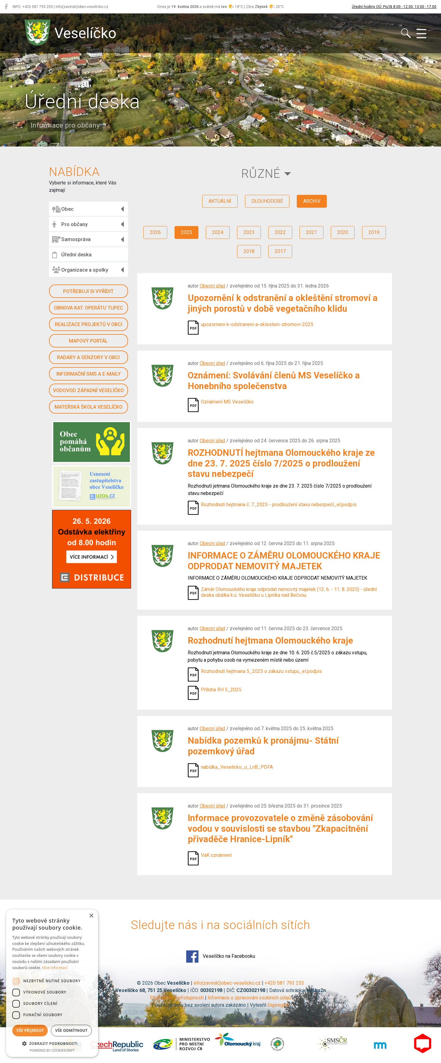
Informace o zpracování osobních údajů (249, 998)
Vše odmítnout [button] (71, 1030)
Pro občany (70, 224)
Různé (260, 173)
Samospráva (71, 239)
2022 (280, 232)
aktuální (220, 201)
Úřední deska (72, 254)
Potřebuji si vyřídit (88, 291)
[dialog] (52, 983)
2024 (217, 232)
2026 (155, 232)
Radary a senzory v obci (88, 357)
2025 (186, 232)
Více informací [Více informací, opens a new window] (55, 967)
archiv (311, 201)
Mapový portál (88, 341)
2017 (280, 251)
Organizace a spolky (80, 269)
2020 (342, 232)
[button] (52, 1043)
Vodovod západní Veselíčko (88, 390)
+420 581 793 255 (284, 983)
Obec (63, 209)
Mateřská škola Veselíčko (89, 407)
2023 (248, 232)
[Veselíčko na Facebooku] (6, 6)
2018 (248, 251)
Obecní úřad (212, 286)
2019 (373, 232)
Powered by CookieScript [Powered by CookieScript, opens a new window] (52, 1050)
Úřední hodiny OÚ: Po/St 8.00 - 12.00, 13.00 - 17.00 (394, 7)
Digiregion (278, 1005)
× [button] (91, 916)
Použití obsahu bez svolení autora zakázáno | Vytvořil (209, 1005)
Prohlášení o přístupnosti (177, 998)
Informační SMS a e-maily (88, 374)
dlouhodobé (267, 201)
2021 (311, 232)
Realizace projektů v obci (88, 324)
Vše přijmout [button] (29, 1030)
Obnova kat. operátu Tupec (88, 308)
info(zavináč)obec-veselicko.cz (227, 983)
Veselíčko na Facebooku (220, 956)
